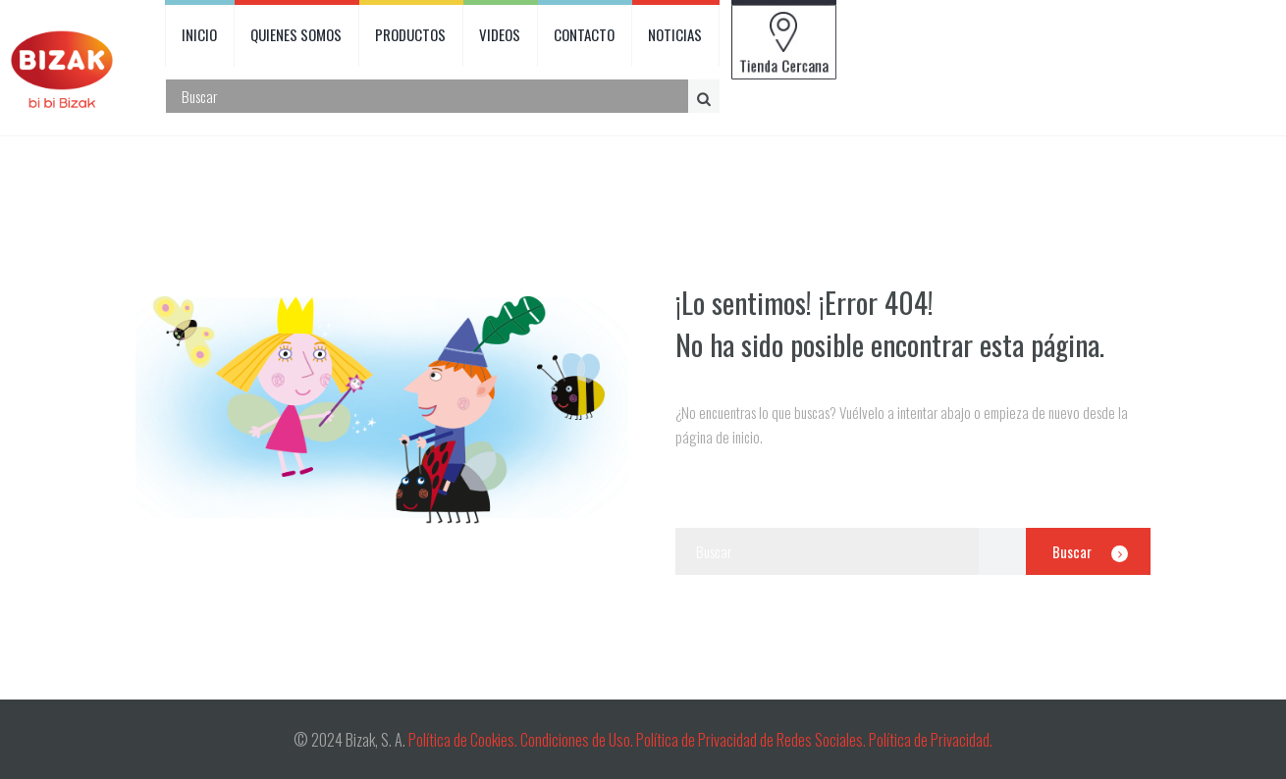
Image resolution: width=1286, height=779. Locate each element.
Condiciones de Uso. (578, 740)
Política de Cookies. (462, 740)
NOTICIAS (675, 34)
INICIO (199, 34)
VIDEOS (499, 34)
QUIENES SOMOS (296, 34)
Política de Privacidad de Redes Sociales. (752, 740)
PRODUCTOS (410, 34)
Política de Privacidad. (930, 740)
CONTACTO (584, 34)
